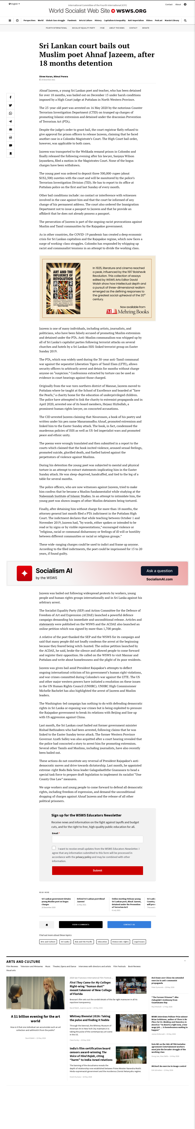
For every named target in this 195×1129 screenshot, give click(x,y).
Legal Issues (139, 942)
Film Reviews (12, 966)
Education (102, 942)
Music (47, 966)
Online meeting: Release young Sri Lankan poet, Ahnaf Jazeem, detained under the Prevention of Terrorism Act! (126, 903)
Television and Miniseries (32, 966)
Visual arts (11, 970)
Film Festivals (119, 966)
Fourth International (56, 28)
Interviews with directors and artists (95, 966)
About (178, 4)
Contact (169, 4)
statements (46, 624)
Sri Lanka (65, 942)
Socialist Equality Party (83, 28)
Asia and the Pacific (83, 942)
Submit (97, 870)
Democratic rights (120, 942)
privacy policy (83, 857)
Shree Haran (45, 76)
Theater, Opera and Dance (64, 966)
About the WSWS (116, 28)
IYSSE (102, 28)
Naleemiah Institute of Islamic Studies (65, 496)
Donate (145, 28)
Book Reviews (134, 966)
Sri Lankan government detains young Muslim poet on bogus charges (56, 901)
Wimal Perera (61, 76)
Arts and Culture (48, 942)
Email (55, 833)
